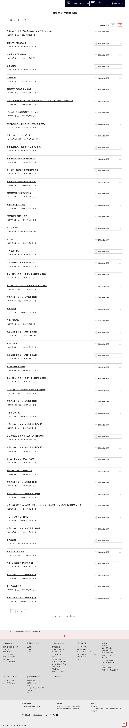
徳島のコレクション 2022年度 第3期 (23, 296)
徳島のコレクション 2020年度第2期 (23, 573)
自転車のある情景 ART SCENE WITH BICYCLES (28, 434)
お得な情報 (6, 658)
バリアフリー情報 (8, 653)
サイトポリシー (106, 657)
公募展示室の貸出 (107, 650)
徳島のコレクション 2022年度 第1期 (23, 354)
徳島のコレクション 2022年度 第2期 (23, 331)
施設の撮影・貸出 (107, 647)
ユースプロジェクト (58, 653)
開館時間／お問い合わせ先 (10, 646)
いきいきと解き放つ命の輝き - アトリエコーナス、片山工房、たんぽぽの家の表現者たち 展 (48, 504)
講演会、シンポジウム (58, 649)
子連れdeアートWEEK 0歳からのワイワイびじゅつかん (32, 31)
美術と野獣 (12, 66)
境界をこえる (13, 238)
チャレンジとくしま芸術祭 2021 (21, 515)
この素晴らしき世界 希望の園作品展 (23, 261)
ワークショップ (56, 651)
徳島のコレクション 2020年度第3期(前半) (26, 527)
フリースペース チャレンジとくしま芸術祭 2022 (28, 377)
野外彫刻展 (12, 538)
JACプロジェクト (82, 656)
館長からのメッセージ (33, 682)
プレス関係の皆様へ (107, 652)
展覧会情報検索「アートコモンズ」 (87, 653)
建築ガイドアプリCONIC (59, 671)
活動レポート (56, 666)
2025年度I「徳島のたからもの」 (21, 89)
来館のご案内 (8, 642)
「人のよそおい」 (15, 250)
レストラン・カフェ (8, 680)
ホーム (11, 630)
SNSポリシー (105, 664)
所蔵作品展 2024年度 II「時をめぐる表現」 (26, 146)
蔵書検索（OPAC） (83, 649)
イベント (30, 651)
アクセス (27, 714)
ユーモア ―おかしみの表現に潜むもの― (25, 169)
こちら (79, 708)
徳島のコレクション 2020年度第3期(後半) (26, 492)
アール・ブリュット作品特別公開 (22, 457)
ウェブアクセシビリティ (109, 662)
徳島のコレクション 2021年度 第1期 (23, 481)
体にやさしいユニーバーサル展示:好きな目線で (28, 388)
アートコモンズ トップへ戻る (63, 615)
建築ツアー (55, 656)
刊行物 (79, 658)
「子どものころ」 (15, 411)
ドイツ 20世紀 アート (16, 550)
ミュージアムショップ (9, 682)
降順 (113, 25)
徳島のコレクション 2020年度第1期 (23, 596)
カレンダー (39, 714)
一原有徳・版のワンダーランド (21, 469)
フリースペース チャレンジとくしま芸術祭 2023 (28, 273)
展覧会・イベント (34, 642)
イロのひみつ (13, 227)
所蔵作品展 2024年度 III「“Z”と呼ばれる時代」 (28, 123)
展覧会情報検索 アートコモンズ (24, 630)
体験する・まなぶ (59, 642)
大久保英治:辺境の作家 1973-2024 (22, 158)
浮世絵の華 (12, 77)
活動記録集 (55, 668)
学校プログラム (56, 658)
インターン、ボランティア (59, 661)
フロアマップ (6, 651)
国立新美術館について (35, 676)
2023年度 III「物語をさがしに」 (21, 192)
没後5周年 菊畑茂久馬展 (17, 42)
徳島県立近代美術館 (104, 32)
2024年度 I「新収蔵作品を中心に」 (23, 181)
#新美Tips (30, 692)
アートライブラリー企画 (84, 651)
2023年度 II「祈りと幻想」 (19, 215)
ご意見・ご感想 (106, 667)
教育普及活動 (56, 646)
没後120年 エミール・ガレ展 (20, 135)
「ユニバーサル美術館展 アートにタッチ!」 (26, 112)
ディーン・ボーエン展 (17, 204)
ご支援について (58, 676)
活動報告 (30, 689)
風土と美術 (12, 308)
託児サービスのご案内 (9, 656)
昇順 (119, 25)
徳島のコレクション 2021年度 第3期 (23, 400)
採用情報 (104, 645)
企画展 (29, 646)
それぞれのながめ (15, 584)
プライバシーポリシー (108, 659)
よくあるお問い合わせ (9, 661)
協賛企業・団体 (106, 654)
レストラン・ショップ (10, 676)
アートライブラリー (82, 646)
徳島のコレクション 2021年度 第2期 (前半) (26, 446)
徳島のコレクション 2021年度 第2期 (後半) (26, 423)
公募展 (29, 649)
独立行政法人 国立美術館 (110, 669)
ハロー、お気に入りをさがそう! (21, 561)
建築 (28, 685)
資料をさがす (82, 642)
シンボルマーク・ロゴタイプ (35, 687)
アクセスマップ (7, 649)
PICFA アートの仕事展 (17, 365)
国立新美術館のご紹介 (33, 680)
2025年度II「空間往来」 (18, 54)
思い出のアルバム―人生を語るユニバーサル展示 (29, 285)
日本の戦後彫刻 (14, 319)
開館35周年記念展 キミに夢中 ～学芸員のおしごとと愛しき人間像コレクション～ (43, 100)
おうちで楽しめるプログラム (60, 663)
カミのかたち (13, 342)
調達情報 (104, 642)
